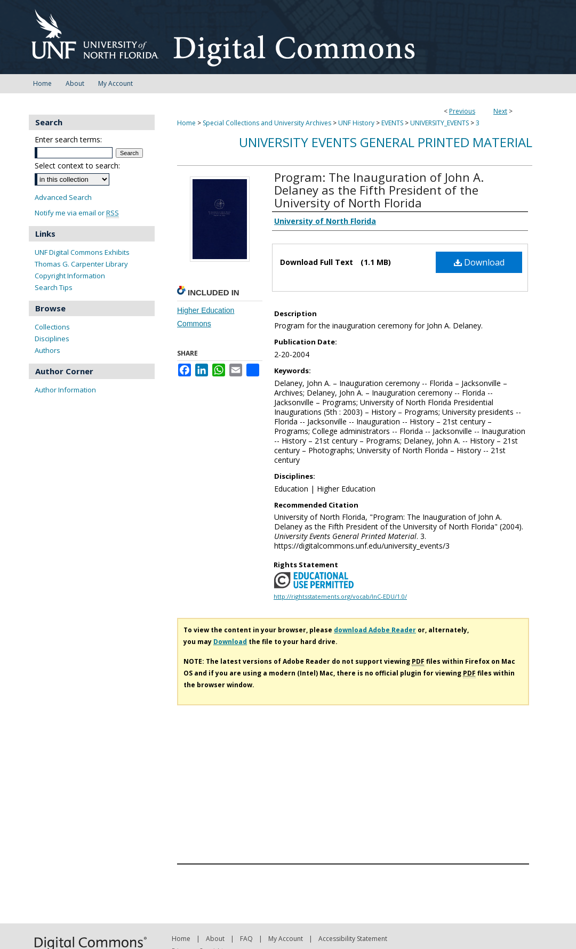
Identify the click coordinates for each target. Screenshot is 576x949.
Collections (52, 327)
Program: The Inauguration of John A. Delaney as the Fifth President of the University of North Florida (379, 190)
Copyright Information (70, 275)
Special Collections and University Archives (267, 122)
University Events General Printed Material (385, 142)
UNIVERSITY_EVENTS (439, 122)
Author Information (65, 390)
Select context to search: (77, 165)
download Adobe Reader (375, 629)
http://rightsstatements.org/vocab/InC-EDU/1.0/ (340, 596)
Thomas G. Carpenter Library (81, 264)
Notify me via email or (77, 213)
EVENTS (392, 122)
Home (186, 122)
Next (500, 111)
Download (479, 262)
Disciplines (52, 338)
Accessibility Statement (352, 938)
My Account (285, 938)
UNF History (356, 122)
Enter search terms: (68, 139)
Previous (462, 111)
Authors (47, 350)
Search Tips (54, 287)
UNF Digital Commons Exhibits (82, 252)
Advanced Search (63, 197)
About (215, 938)
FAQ (246, 938)
